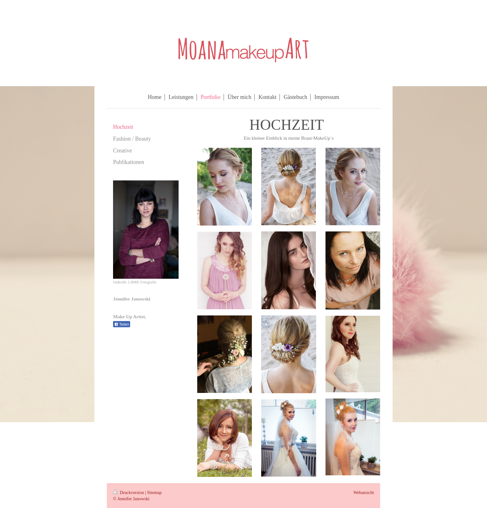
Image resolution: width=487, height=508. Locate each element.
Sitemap (154, 492)
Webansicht (363, 492)
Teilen (121, 324)
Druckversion (129, 492)
